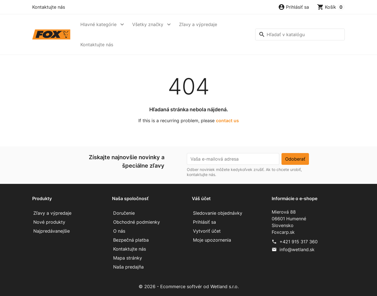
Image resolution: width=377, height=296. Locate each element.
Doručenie (124, 213)
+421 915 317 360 (299, 241)
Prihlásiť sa (204, 222)
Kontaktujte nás (48, 7)
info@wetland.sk (297, 249)
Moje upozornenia (212, 240)
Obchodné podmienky (136, 222)
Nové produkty (49, 222)
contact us (227, 120)
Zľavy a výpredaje (198, 24)
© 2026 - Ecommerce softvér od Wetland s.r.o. (189, 286)
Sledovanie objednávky (217, 213)
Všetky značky (147, 24)
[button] (293, 7)
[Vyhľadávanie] (300, 34)
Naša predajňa (128, 267)
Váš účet (201, 198)
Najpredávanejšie (51, 231)
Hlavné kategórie (98, 24)
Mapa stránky (127, 258)
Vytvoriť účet (207, 231)
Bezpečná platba (131, 240)
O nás (119, 231)
